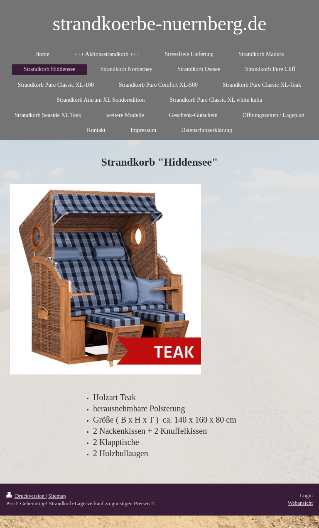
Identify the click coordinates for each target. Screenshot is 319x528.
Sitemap (57, 496)
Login (306, 495)
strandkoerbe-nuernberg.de (160, 23)
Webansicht (300, 503)
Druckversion (26, 496)
